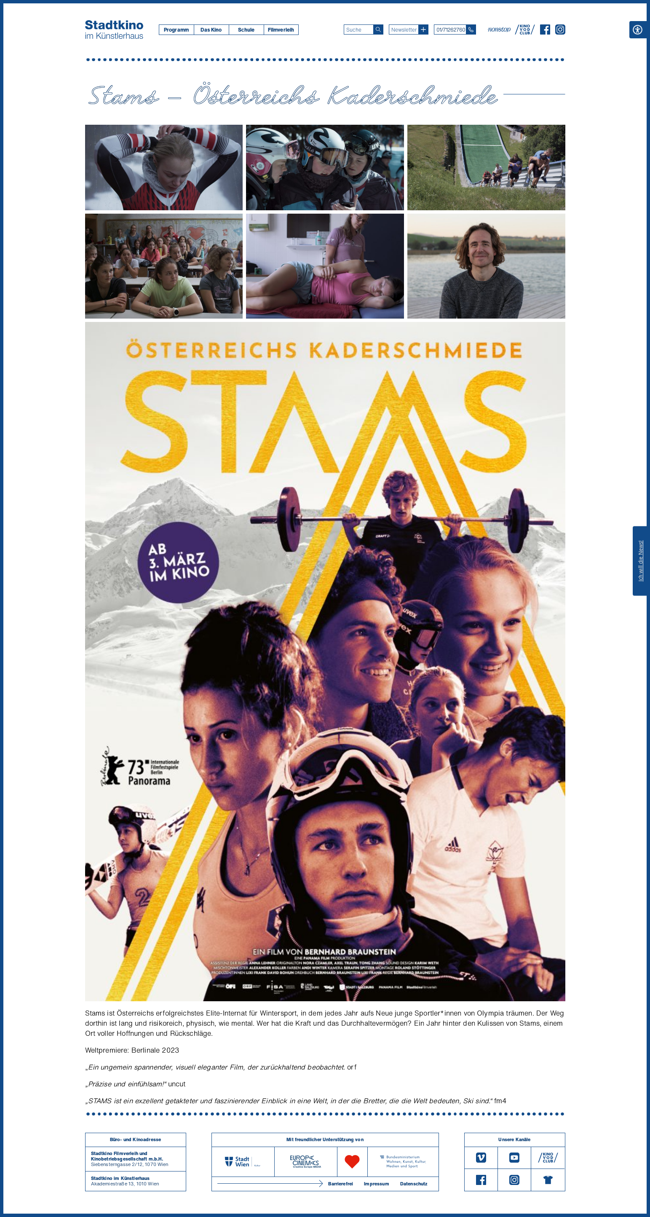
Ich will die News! (640, 561)
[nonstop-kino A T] (500, 29)
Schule (246, 29)
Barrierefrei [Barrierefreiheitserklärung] (340, 1183)
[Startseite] (114, 29)
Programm (176, 29)
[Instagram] (560, 32)
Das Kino (211, 29)
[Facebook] (545, 32)
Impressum (376, 1183)
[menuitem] (176, 29)
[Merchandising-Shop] (547, 1180)
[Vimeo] (481, 1158)
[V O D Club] (525, 32)
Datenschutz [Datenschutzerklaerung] (414, 1183)
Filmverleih (281, 29)
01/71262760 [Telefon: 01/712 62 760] (450, 29)
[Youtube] (514, 1158)
